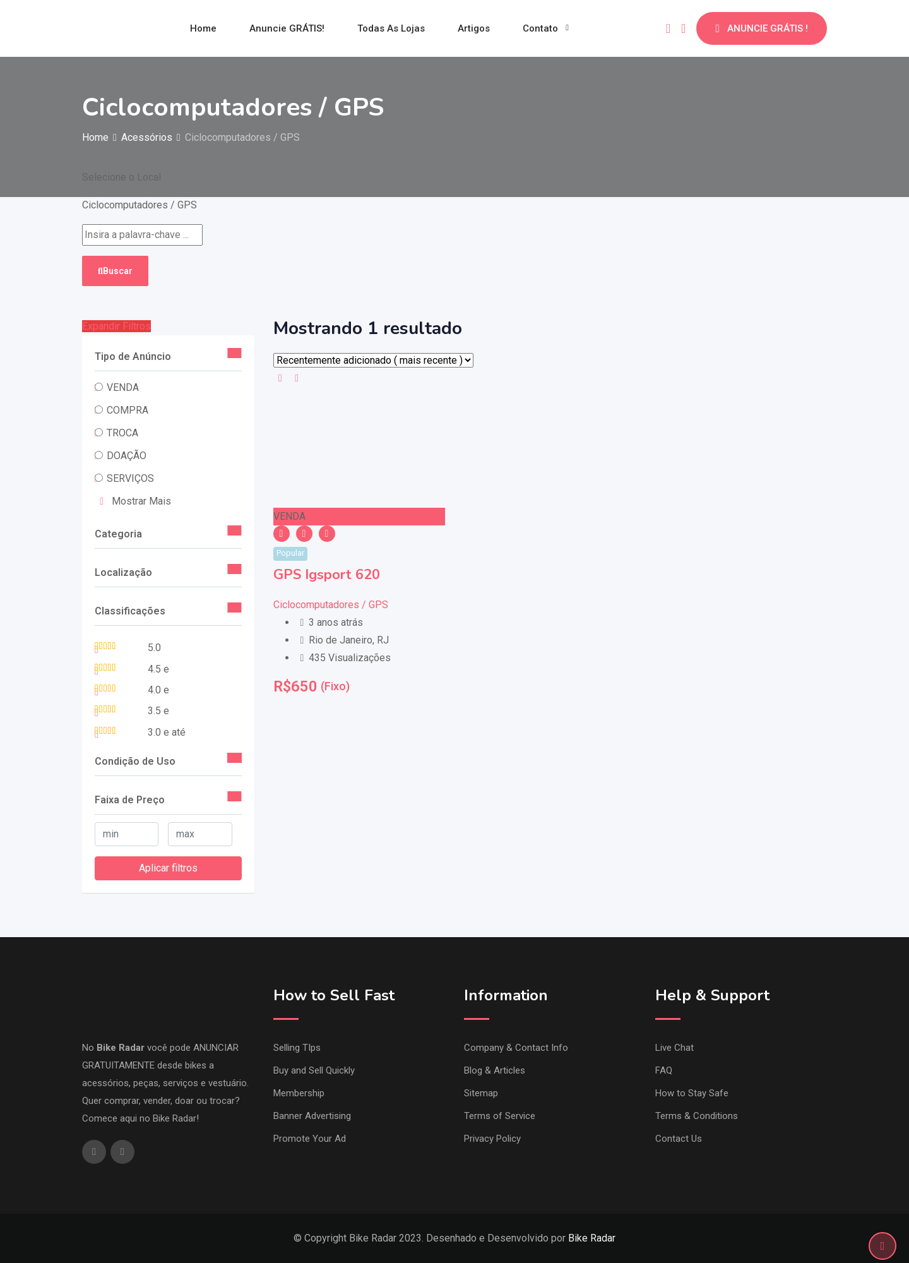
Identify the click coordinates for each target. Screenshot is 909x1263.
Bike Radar (591, 1238)
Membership (298, 1093)
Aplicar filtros (168, 868)
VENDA (123, 387)
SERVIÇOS (130, 478)
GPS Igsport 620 (326, 574)
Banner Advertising (312, 1116)
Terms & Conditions (696, 1116)
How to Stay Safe (691, 1093)
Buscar (115, 271)
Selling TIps (297, 1047)
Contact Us (678, 1138)
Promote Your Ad (309, 1138)
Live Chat (674, 1047)
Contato (540, 28)
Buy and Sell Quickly (314, 1070)
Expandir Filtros (116, 326)
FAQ (663, 1070)
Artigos (474, 28)
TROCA (122, 433)
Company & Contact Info (516, 1047)
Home (203, 28)
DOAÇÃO (126, 456)
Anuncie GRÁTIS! (286, 28)
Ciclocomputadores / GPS (330, 605)
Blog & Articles (494, 1070)
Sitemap (481, 1093)
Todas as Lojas (391, 28)
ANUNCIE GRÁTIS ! (761, 28)
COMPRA (127, 410)
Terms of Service (499, 1116)
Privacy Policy (492, 1138)
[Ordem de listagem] (373, 360)
